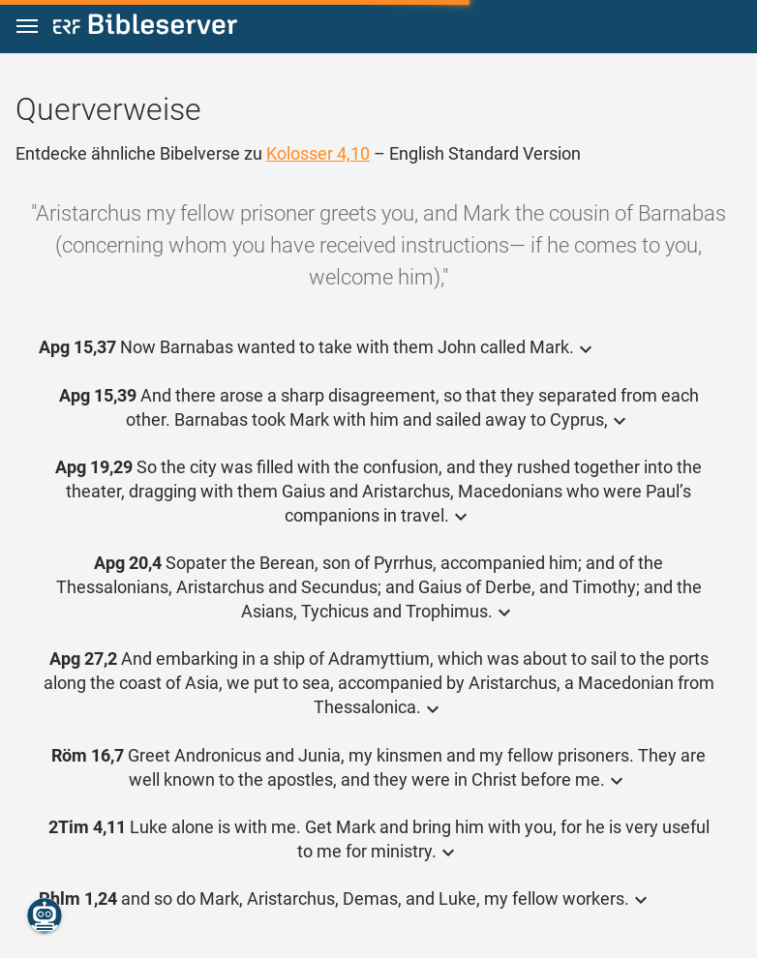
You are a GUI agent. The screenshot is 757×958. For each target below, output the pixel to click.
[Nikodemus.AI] (44, 915)
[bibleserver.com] (145, 27)
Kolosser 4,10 (318, 153)
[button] (27, 26)
